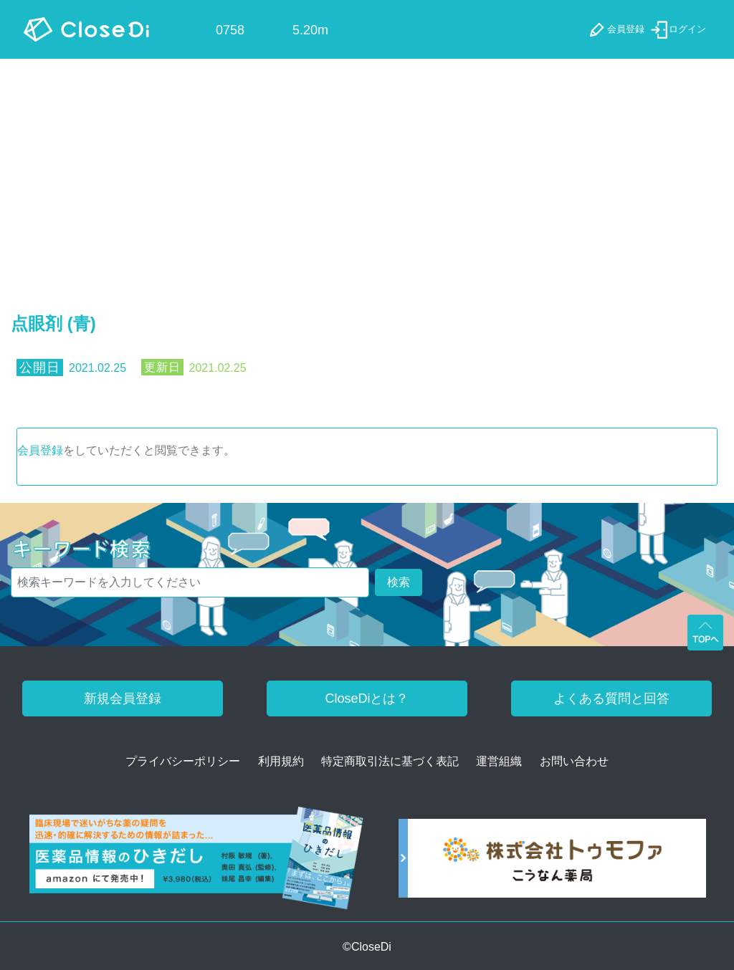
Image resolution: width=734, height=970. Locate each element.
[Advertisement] (367, 166)
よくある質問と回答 (611, 698)
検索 (398, 582)
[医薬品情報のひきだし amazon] (196, 863)
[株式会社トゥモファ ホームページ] (552, 863)
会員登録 (40, 450)
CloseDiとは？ (367, 698)
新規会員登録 (122, 698)
